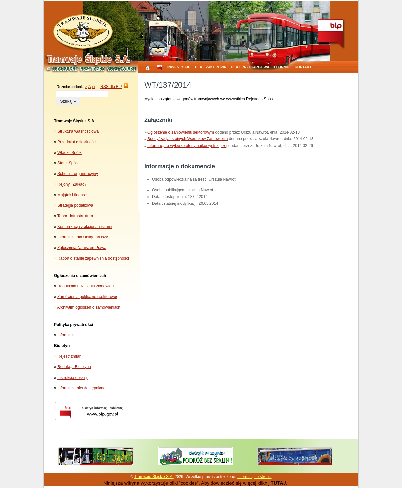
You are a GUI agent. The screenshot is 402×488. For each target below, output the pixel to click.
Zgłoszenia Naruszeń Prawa (81, 247)
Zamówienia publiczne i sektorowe (87, 296)
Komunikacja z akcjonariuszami (84, 226)
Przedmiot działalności (76, 142)
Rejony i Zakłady (71, 184)
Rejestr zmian (69, 356)
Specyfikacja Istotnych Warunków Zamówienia (187, 139)
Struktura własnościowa (78, 131)
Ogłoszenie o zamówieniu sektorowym (180, 132)
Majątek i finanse (72, 195)
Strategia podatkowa (75, 205)
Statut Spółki (68, 163)
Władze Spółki (69, 152)
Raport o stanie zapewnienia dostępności (93, 258)
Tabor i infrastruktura (75, 216)
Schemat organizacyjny (77, 173)
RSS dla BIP (111, 86)
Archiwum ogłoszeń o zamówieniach (88, 307)
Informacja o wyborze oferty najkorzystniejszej (187, 145)
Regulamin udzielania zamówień (85, 286)
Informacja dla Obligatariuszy (82, 237)
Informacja (66, 335)
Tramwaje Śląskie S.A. (153, 476)
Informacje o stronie (254, 476)
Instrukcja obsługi (72, 377)
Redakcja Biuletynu (74, 367)
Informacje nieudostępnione (81, 388)
